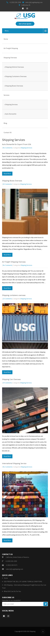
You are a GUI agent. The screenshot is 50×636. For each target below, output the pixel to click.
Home (6, 39)
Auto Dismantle (10, 114)
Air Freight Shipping (11, 48)
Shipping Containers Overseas (16, 76)
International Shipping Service (14, 463)
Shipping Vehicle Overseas (14, 67)
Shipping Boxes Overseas (14, 86)
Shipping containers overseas (14, 295)
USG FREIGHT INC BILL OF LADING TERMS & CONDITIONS (23, 582)
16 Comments (7, 184)
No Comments (7, 148)
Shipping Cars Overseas (11, 379)
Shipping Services (11, 104)
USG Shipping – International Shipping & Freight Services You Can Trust (24, 586)
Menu (7, 31)
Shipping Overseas (10, 58)
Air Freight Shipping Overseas (14, 262)
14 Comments (7, 383)
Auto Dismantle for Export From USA (16, 144)
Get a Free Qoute (25, 24)
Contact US (8, 132)
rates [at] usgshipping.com (14, 569)
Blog (5, 123)
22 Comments (7, 299)
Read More (7, 174)
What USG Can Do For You (12, 591)
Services (6, 95)
